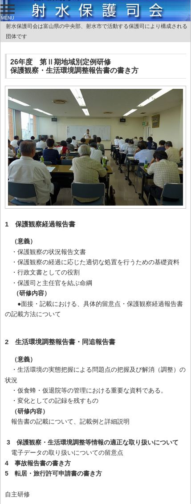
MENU (7, 12)
